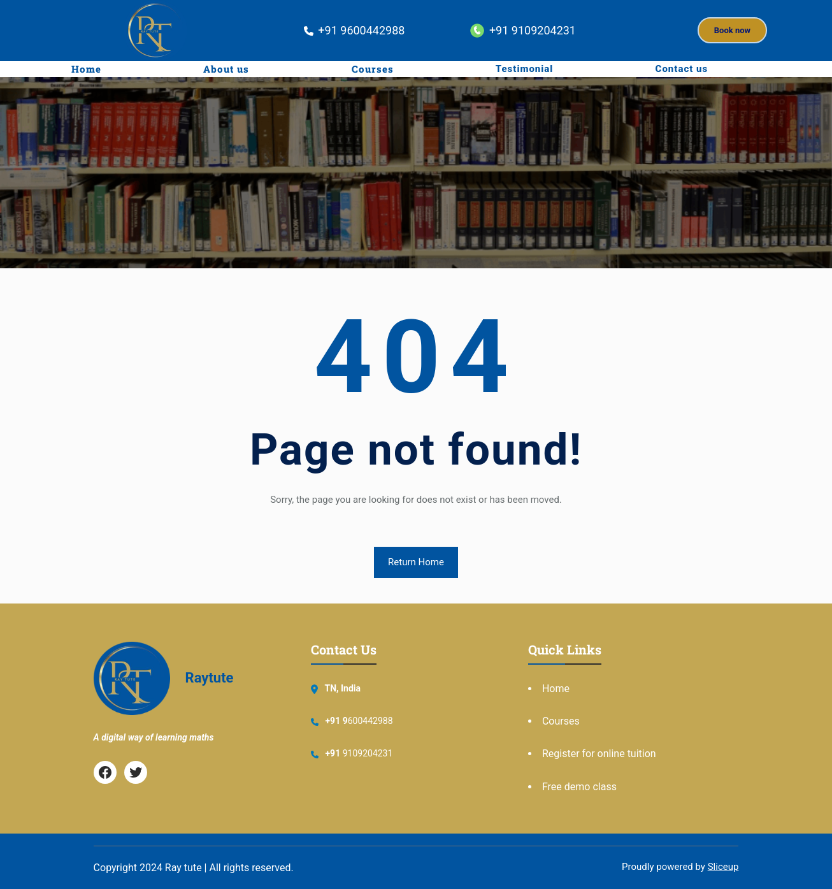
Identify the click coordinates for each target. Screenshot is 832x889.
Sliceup (723, 866)
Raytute (209, 678)
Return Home (416, 562)
